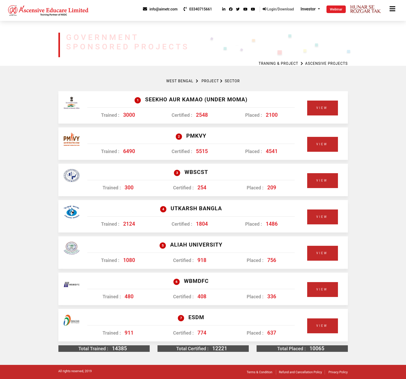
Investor (309, 9)
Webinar (336, 9)
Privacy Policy (338, 372)
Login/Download (278, 9)
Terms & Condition (259, 372)
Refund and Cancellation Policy (300, 372)
